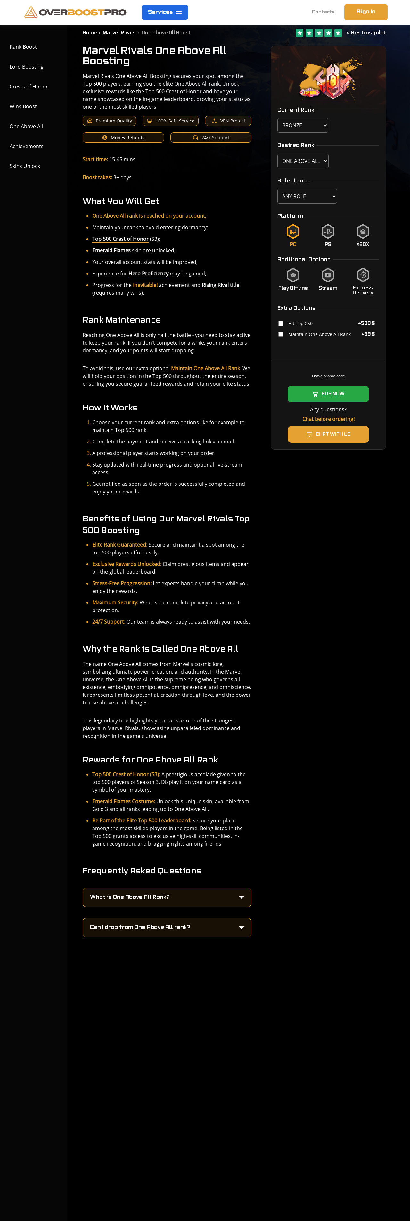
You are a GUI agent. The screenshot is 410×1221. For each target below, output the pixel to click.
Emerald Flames (111, 250)
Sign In (366, 11)
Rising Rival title (220, 285)
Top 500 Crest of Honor (120, 238)
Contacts (323, 12)
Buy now (333, 394)
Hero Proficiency (148, 273)
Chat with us (333, 434)
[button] (167, 897)
